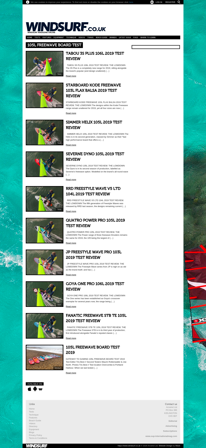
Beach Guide (101, 37)
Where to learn (147, 37)
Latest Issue (125, 37)
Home (29, 37)
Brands (113, 37)
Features (46, 37)
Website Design (165, 446)
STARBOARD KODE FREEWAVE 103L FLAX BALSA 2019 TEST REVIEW (93, 90)
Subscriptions (170, 431)
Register (170, 2)
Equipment (59, 37)
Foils (135, 37)
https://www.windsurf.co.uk (129, 446)
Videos (82, 37)
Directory (33, 426)
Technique (71, 37)
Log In (159, 2)
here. (131, 2)
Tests (37, 37)
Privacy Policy (35, 435)
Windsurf (58, 368)
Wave (177, 446)
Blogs (31, 432)
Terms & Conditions (38, 438)
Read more (71, 76)
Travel (90, 37)
